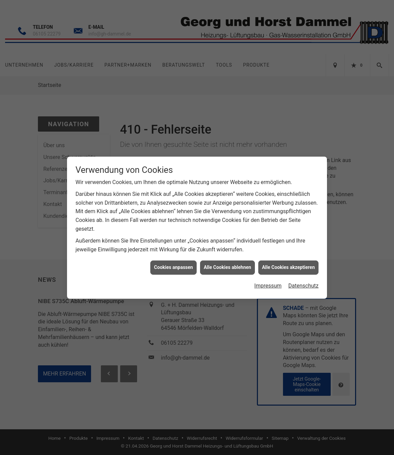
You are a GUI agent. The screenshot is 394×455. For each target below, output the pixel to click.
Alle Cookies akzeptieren (288, 263)
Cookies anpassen (173, 263)
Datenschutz (303, 281)
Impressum (268, 281)
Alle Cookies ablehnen (227, 263)
